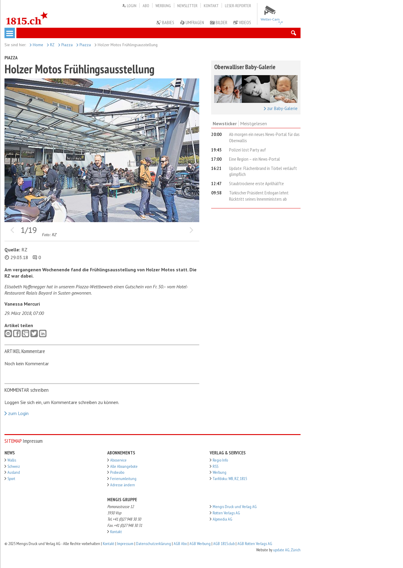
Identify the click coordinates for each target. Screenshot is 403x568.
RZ (51, 44)
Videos (242, 22)
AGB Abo (180, 543)
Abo (146, 5)
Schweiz (13, 466)
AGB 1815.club (224, 543)
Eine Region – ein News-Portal (254, 159)
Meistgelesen (253, 123)
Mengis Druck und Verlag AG (235, 506)
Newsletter (187, 5)
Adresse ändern (122, 484)
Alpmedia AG (222, 519)
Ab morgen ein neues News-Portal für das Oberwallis (264, 137)
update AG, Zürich (287, 549)
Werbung (163, 5)
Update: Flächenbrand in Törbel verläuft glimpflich (263, 171)
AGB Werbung (200, 543)
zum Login (16, 413)
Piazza (65, 44)
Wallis (11, 460)
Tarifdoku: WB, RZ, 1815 (230, 478)
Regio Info (220, 460)
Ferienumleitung (123, 478)
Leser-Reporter (238, 5)
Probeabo (117, 472)
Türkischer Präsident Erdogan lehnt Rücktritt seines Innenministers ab (259, 196)
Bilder (218, 22)
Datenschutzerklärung (153, 543)
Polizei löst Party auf (247, 150)
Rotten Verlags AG (226, 513)
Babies (165, 22)
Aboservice (118, 460)
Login (129, 5)
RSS (215, 466)
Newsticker (225, 123)
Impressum (125, 543)
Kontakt (211, 5)
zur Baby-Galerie (281, 108)
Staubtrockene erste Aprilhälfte (256, 183)
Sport (11, 478)
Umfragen (192, 22)
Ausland (13, 472)
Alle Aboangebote (124, 466)
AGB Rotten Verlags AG (254, 543)
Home (36, 44)
